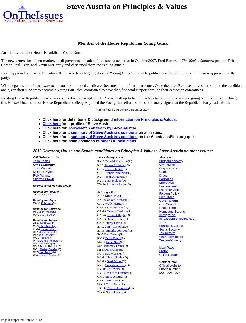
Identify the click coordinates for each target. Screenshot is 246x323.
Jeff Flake (45, 223)
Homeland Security (172, 211)
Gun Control (167, 204)
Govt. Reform (168, 200)
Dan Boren (112, 280)
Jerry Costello (114, 226)
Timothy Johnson (116, 230)
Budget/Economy (171, 161)
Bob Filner (47, 203)
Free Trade (167, 197)
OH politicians (168, 254)
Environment (168, 186)
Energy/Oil (166, 182)
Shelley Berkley (49, 249)
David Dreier (115, 219)
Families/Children (171, 190)
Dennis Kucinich (116, 173)
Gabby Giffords (115, 199)
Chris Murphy (47, 226)
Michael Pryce (43, 172)
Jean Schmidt (113, 169)
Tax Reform (167, 233)
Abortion (165, 157)
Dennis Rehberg (49, 240)
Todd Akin (46, 237)
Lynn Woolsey (114, 207)
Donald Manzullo (116, 161)
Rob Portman (42, 175)
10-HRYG (125, 110)
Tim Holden (114, 180)
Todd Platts (113, 284)
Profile (163, 251)
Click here (52, 124)
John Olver (113, 242)
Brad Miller (114, 261)
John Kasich (41, 161)
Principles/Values (171, 226)
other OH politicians (118, 141)
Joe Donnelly (46, 234)
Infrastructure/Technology (176, 218)
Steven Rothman (114, 165)
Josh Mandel (42, 168)
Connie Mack (48, 229)
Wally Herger (114, 203)
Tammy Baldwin (48, 255)
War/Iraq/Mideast (171, 236)
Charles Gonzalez (118, 288)
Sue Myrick (112, 253)
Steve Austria (113, 276)
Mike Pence (45, 211)
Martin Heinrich (49, 246)
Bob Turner (45, 252)
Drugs (163, 175)
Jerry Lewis (114, 223)
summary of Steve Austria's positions (104, 132)
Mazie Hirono (46, 232)
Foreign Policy (169, 193)
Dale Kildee (112, 249)
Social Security (169, 229)
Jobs (162, 222)
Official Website (170, 265)
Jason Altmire (113, 176)
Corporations (168, 168)
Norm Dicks (114, 292)
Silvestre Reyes (117, 184)
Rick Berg (45, 243)
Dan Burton (111, 234)
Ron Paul (46, 194)
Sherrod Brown (43, 179)
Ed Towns (113, 269)
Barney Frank (114, 246)
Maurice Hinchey (118, 272)
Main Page (166, 247)
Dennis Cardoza (117, 211)
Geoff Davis (113, 238)
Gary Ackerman (115, 265)
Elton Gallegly (116, 215)
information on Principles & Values (145, 119)
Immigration (167, 215)
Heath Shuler (115, 257)
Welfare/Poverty (170, 240)
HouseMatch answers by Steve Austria (102, 128)
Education (166, 179)
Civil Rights (167, 164)
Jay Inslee (46, 214)
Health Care (167, 208)
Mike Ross (112, 196)
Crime (163, 172)
